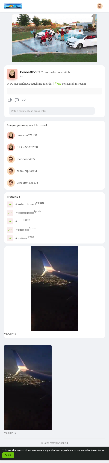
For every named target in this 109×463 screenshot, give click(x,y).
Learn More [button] (97, 450)
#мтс (57, 84)
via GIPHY (10, 333)
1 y (21, 76)
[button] (100, 6)
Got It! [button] (8, 455)
